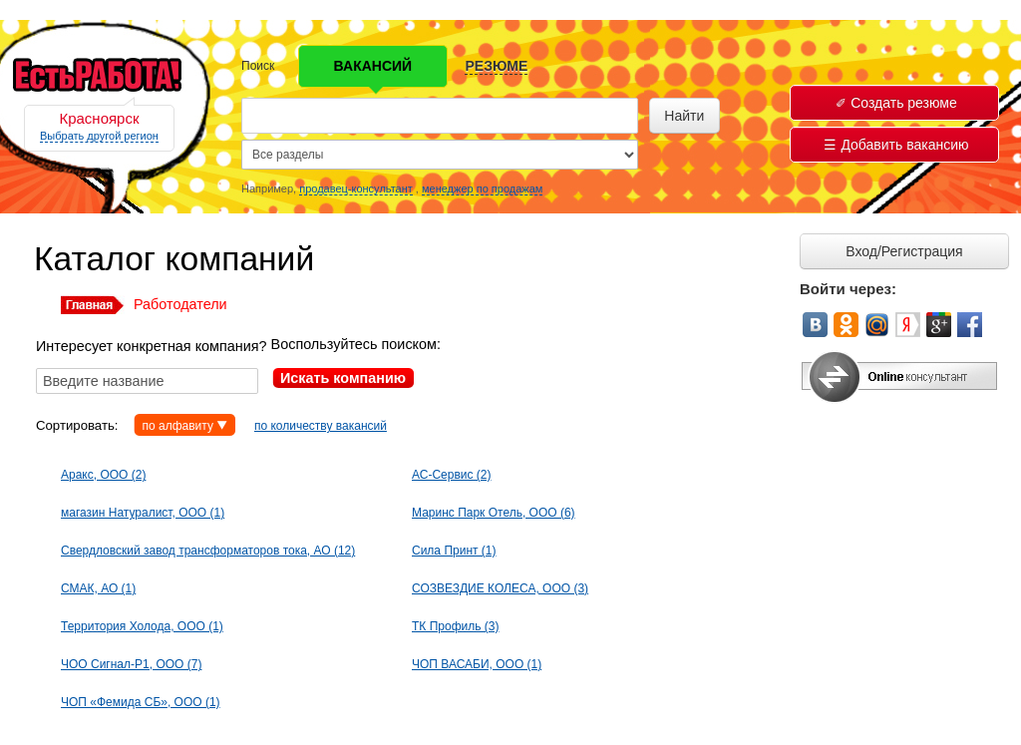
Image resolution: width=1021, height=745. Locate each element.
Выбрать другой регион (99, 136)
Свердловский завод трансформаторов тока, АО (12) (208, 551)
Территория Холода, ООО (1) (142, 626)
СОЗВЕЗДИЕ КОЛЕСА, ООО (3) (500, 588)
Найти (684, 116)
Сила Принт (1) (454, 551)
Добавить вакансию (896, 145)
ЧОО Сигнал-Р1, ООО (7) (131, 664)
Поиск (257, 66)
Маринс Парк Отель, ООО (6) (493, 513)
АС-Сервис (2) (452, 475)
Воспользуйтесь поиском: (356, 344)
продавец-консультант (356, 188)
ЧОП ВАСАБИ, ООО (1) (476, 664)
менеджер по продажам (482, 188)
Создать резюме (896, 103)
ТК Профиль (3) (455, 626)
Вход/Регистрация (904, 251)
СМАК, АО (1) (98, 588)
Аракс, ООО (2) (103, 475)
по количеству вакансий (320, 426)
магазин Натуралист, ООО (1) (142, 513)
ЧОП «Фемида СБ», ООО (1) (140, 702)
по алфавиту (177, 426)
